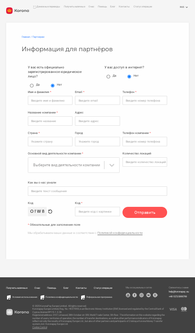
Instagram (141, 293)
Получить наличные (74, 6)
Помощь (102, 6)
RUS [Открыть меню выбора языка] (184, 7)
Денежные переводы (48, 6)
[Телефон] (145, 100)
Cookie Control (39, 325)
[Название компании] (50, 120)
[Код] (97, 209)
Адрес (79, 112)
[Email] (97, 100)
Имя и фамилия (39, 92)
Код (30, 201)
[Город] (97, 141)
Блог (113, 6)
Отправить (144, 210)
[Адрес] (97, 120)
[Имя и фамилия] (50, 100)
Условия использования (24, 295)
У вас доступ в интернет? (124, 67)
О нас (91, 6)
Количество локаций (136, 153)
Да (35, 86)
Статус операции (143, 6)
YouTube (128, 293)
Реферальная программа (99, 295)
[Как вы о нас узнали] (98, 188)
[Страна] (50, 141)
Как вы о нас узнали (42, 180)
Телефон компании (136, 133)
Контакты (124, 6)
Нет (56, 86)
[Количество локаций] (145, 161)
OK (155, 293)
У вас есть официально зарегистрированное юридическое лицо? (55, 71)
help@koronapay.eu (179, 289)
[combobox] (67, 165)
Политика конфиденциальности (61, 295)
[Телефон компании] (145, 141)
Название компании (43, 112)
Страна (34, 133)
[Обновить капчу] (50, 209)
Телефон (129, 92)
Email (79, 92)
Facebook (134, 293)
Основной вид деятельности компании (55, 153)
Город (79, 133)
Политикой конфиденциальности (120, 231)
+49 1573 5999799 (178, 294)
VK (148, 293)
